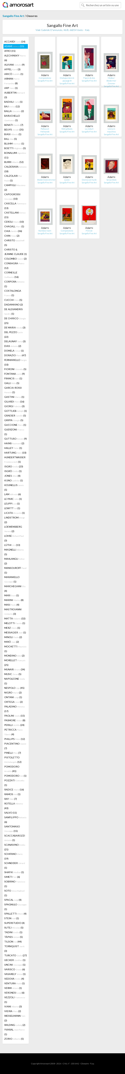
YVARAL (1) (14, 1032)
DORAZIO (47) (15, 355)
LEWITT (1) (12, 508)
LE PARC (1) (13, 498)
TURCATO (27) (15, 955)
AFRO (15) (9, 50)
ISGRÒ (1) (13, 471)
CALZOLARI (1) (13, 178)
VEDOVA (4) (14, 978)
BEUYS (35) (14, 129)
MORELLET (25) (14, 662)
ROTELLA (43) (13, 806)
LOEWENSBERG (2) (13, 529)
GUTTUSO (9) (15, 438)
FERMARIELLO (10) (15, 362)
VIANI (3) (13, 1006)
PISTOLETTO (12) (12, 759)
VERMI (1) (13, 987)
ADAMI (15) (14, 46)
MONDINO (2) (14, 655)
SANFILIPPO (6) (15, 819)
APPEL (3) (12, 69)
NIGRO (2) (13, 692)
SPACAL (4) (12, 899)
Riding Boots (67, 129)
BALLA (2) (14, 111)
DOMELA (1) (14, 350)
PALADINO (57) (14, 709)
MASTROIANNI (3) (13, 611)
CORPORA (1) (14, 284)
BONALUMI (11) (15, 155)
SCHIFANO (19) (13, 856)
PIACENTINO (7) (15, 746)
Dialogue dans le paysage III (67, 79)
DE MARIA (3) (14, 327)
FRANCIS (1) (13, 378)
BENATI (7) (13, 124)
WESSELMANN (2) (14, 1018)
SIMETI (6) (12, 876)
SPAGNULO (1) (15, 907)
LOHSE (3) (14, 538)
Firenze (89, 230)
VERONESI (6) (14, 992)
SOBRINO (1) (14, 884)
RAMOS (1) (12, 794)
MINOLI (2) (13, 637)
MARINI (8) (14, 600)
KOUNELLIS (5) (14, 487)
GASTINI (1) (14, 396)
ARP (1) (11, 87)
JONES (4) (12, 475)
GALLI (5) (11, 383)
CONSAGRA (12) (14, 265)
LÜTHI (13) (12, 544)
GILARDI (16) (14, 401)
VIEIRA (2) (12, 1011)
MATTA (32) (14, 618)
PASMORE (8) (14, 720)
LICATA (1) (14, 512)
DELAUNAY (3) (15, 341)
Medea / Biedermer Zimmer (111, 81)
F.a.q (92, 1063)
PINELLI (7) (12, 752)
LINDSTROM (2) (14, 520)
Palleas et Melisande (45, 130)
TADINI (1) (13, 932)
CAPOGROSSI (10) (12, 196)
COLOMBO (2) (15, 258)
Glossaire (84, 1063)
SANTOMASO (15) (12, 828)
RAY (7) (10, 798)
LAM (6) (12, 494)
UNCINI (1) (14, 964)
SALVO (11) (10, 812)
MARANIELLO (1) (12, 579)
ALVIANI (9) (14, 64)
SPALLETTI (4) (15, 913)
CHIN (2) (11, 235)
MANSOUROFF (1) (15, 570)
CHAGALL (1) (14, 226)
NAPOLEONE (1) (14, 681)
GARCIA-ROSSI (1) (13, 390)
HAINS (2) (14, 443)
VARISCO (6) (14, 969)
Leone (67, 179)
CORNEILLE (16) (11, 274)
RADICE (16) (14, 789)
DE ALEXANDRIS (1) (13, 311)
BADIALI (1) (13, 101)
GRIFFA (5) (13, 420)
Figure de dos (89, 78)
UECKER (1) (14, 960)
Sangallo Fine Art (13, 15)
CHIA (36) (13, 231)
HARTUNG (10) (15, 452)
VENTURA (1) (14, 983)
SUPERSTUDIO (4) (14, 922)
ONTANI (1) (13, 697)
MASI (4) (11, 604)
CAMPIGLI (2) (14, 187)
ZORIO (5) (14, 1038)
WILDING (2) (14, 1024)
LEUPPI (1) (12, 503)
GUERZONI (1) (14, 432)
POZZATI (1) (14, 782)
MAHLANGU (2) (14, 561)
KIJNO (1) (13, 480)
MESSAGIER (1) (15, 632)
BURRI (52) (14, 162)
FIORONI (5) (15, 369)
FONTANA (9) (14, 373)
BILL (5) (10, 138)
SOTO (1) (14, 893)
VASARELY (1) (15, 974)
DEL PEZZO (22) (13, 334)
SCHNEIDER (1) (14, 865)
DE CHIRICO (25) (15, 320)
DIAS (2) (12, 345)
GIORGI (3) (14, 406)
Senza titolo (111, 179)
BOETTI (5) (15, 148)
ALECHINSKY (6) (15, 58)
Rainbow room (45, 230)
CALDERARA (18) (15, 169)
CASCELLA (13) (15, 206)
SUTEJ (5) (13, 927)
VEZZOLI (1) (14, 999)
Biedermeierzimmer (46, 179)
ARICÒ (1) (13, 73)
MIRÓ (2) (11, 641)
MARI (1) (11, 595)
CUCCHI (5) (13, 299)
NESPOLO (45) (14, 687)
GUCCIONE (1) (15, 424)
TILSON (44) (13, 941)
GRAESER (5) (15, 415)
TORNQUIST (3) (14, 948)
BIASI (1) (12, 134)
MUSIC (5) (12, 674)
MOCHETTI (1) (15, 649)
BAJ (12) (12, 106)
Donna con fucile (89, 179)
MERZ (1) (12, 627)
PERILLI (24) (14, 724)
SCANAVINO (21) (14, 847)
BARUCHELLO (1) (12, 118)
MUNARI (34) (14, 669)
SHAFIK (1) (14, 872)
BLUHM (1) (14, 143)
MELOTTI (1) (14, 623)
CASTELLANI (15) (14, 215)
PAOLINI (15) (14, 715)
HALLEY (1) (13, 447)
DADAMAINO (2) (13, 304)
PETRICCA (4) (13, 732)
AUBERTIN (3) (14, 95)
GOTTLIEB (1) (15, 410)
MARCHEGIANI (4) (14, 588)
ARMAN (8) (11, 81)
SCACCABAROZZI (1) (14, 838)
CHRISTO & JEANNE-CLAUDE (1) (15, 251)
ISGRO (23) (13, 466)
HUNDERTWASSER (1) (14, 459)
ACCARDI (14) (14, 41)
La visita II (89, 129)
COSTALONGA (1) (12, 293)
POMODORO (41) (11, 768)
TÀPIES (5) (13, 936)
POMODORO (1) (15, 775)
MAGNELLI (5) (14, 552)
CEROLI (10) (14, 221)
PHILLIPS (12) (14, 738)
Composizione (45, 78)
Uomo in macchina (111, 130)
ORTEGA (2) (13, 701)
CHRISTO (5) (14, 242)
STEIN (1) (11, 918)
